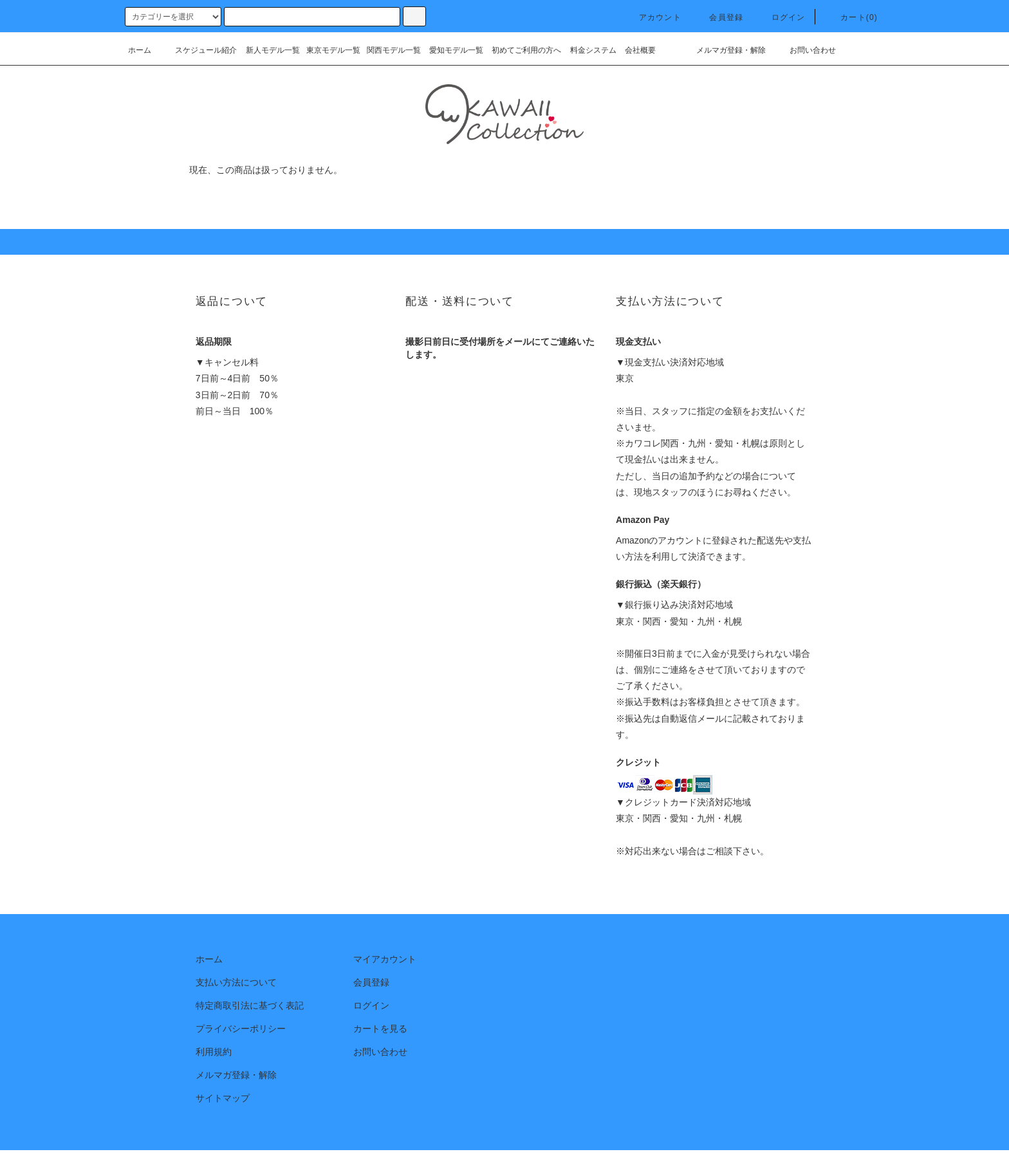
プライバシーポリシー (241, 1028)
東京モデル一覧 (333, 50)
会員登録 (718, 17)
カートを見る (380, 1028)
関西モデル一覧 (394, 50)
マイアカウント (384, 959)
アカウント (652, 17)
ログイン (781, 17)
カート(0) (851, 17)
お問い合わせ (805, 50)
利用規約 (214, 1052)
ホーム (139, 50)
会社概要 (640, 50)
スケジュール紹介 (198, 50)
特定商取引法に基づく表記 (250, 1005)
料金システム (593, 50)
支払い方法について (236, 982)
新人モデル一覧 (273, 50)
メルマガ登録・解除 (723, 50)
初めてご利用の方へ (526, 50)
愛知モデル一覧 (456, 50)
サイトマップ (223, 1098)
